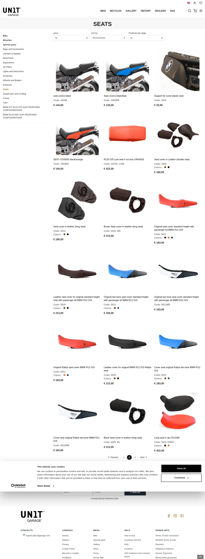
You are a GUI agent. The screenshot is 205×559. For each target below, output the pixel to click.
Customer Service (132, 517)
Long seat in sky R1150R (167, 414)
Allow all (181, 536)
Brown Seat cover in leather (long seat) (123, 215)
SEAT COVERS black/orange (68, 152)
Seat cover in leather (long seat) (69, 215)
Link (116, 475)
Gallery (131, 11)
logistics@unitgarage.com (38, 512)
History (146, 11)
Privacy (65, 521)
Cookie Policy (68, 525)
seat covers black (62, 92)
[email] (108, 469)
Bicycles (115, 11)
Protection (8, 76)
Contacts (128, 525)
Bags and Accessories (13, 49)
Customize (181, 545)
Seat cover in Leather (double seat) (172, 152)
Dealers (160, 11)
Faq (172, 11)
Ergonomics (8, 62)
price (56, 33)
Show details (43, 553)
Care (5, 102)
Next (143, 434)
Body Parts (8, 58)
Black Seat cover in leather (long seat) (123, 414)
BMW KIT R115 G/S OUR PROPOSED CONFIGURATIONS (21, 108)
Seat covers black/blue (115, 92)
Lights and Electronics (13, 71)
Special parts (9, 44)
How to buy (129, 512)
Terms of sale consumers (167, 512)
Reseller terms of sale (166, 517)
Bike (103, 11)
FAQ (126, 521)
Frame (6, 98)
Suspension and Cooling (14, 94)
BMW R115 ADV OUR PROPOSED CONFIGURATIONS (20, 116)
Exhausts (7, 85)
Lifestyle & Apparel (12, 53)
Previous (113, 434)
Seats (6, 89)
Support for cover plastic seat (169, 92)
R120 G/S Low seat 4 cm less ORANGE (124, 152)
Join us (135, 469)
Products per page (137, 33)
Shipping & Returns (165, 525)
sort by (94, 33)
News (96, 525)
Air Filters (7, 67)
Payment (160, 521)
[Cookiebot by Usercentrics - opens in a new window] (18, 553)
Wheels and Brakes (12, 80)
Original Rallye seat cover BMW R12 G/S (74, 348)
